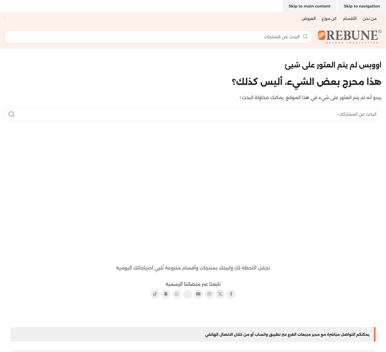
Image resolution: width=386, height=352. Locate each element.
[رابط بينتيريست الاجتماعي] (187, 294)
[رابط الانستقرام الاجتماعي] (209, 294)
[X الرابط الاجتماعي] (220, 294)
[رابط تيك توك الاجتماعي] (155, 294)
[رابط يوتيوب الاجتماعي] (198, 294)
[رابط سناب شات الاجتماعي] (165, 294)
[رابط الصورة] (193, 249)
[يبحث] (158, 36)
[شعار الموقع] (349, 36)
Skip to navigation (362, 6)
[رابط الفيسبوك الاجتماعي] (231, 294)
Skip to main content (310, 6)
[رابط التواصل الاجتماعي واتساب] (176, 294)
